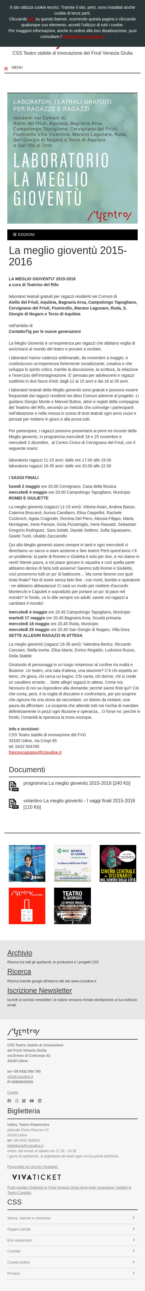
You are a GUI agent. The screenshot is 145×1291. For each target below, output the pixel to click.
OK (31, 19)
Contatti (71, 1251)
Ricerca (19, 971)
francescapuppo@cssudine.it (35, 752)
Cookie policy (71, 1262)
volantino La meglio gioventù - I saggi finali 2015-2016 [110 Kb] (79, 804)
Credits (12, 1092)
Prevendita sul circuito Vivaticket (32, 1167)
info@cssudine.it (20, 1077)
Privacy (71, 1273)
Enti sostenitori (71, 1240)
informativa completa (82, 36)
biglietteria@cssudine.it (25, 1146)
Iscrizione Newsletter (39, 990)
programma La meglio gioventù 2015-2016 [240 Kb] (76, 783)
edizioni (23, 234)
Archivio (19, 953)
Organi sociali (71, 1229)
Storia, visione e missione (71, 1218)
